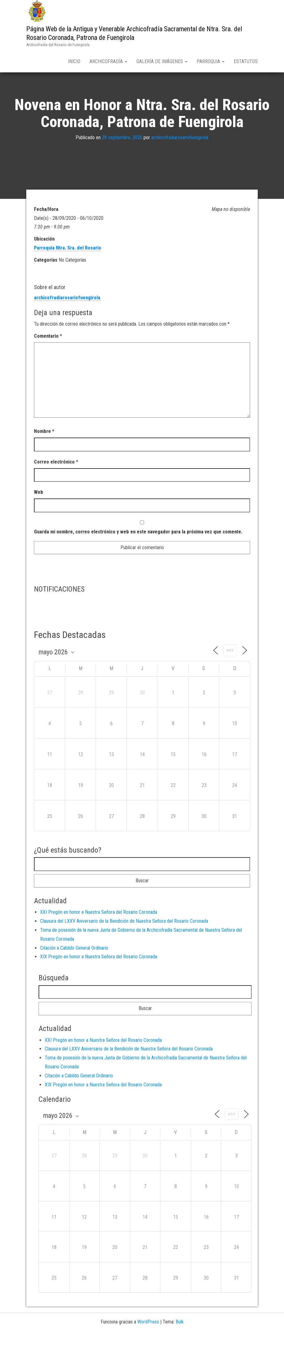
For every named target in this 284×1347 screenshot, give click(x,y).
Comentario (48, 349)
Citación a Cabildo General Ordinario (74, 961)
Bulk (180, 1335)
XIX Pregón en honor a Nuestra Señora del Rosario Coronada (98, 970)
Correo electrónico (56, 474)
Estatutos (246, 61)
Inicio (74, 61)
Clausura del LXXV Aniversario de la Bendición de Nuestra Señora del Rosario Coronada (124, 934)
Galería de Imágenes (161, 61)
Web (38, 505)
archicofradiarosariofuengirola (179, 150)
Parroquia (210, 61)
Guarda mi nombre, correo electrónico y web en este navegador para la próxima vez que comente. (138, 544)
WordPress (148, 1335)
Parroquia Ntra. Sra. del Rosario (67, 260)
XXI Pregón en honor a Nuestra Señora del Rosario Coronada (98, 925)
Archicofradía (108, 61)
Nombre (44, 444)
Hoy (230, 663)
